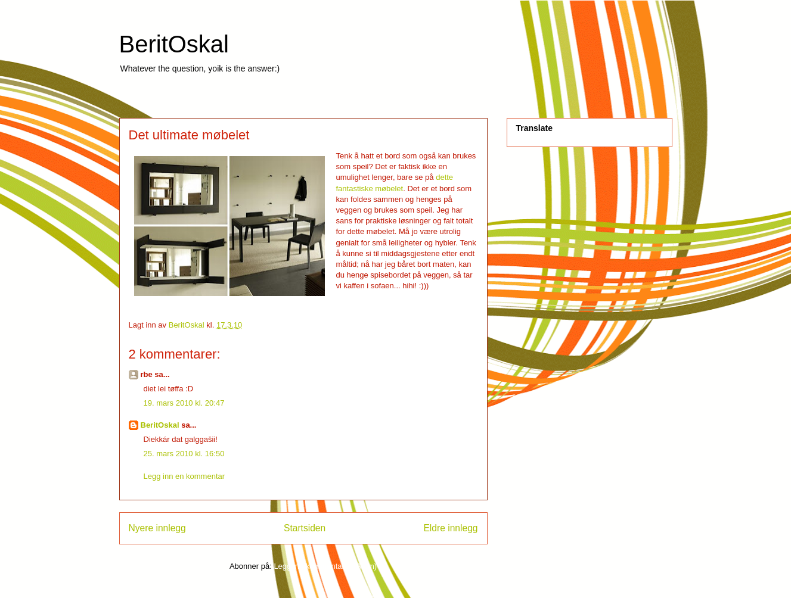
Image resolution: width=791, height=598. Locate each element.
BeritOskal (174, 44)
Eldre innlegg (450, 528)
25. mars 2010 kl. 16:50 (184, 453)
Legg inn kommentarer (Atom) (325, 566)
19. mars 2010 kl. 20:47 (184, 402)
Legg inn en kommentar (184, 476)
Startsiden (304, 528)
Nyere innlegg (157, 528)
